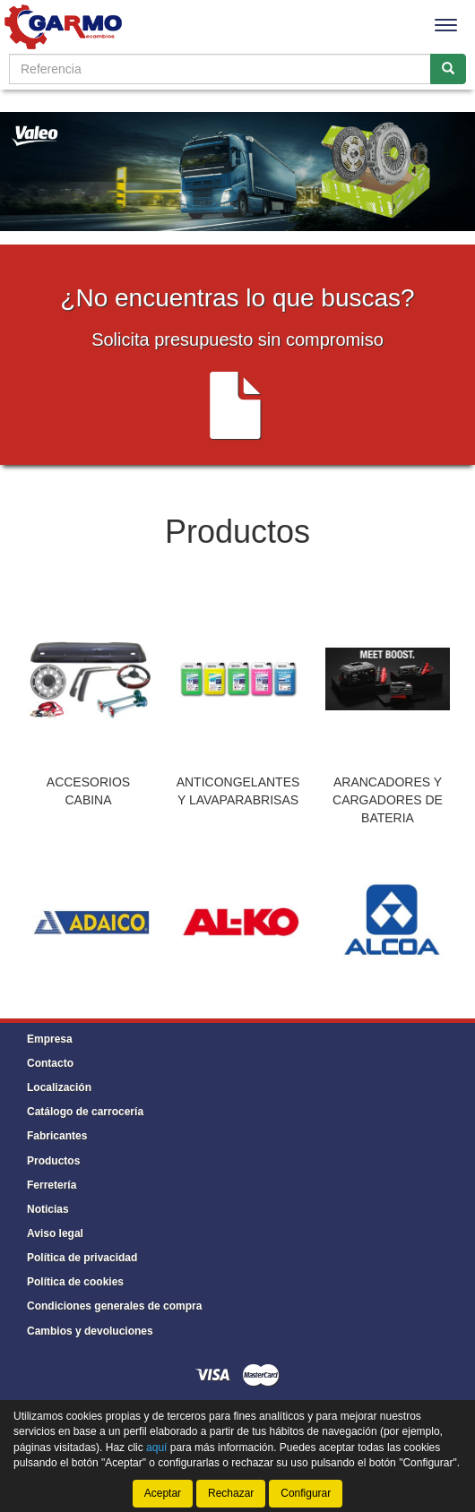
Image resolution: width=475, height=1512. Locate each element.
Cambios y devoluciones (90, 1331)
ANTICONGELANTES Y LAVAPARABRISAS (238, 791)
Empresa (50, 1039)
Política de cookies (75, 1282)
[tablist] (237, 712)
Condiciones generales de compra (114, 1306)
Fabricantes (57, 1136)
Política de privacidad (82, 1257)
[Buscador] (220, 69)
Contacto (50, 1063)
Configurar (306, 1493)
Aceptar (162, 1493)
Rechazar (231, 1493)
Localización (59, 1087)
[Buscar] (448, 69)
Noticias (48, 1209)
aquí (156, 1447)
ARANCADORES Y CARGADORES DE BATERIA (387, 800)
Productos (53, 1161)
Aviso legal (55, 1233)
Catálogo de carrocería (85, 1111)
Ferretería (51, 1185)
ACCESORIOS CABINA (88, 791)
